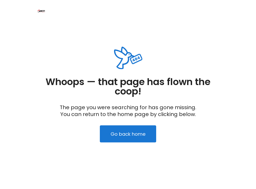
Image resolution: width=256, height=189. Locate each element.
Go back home (128, 134)
